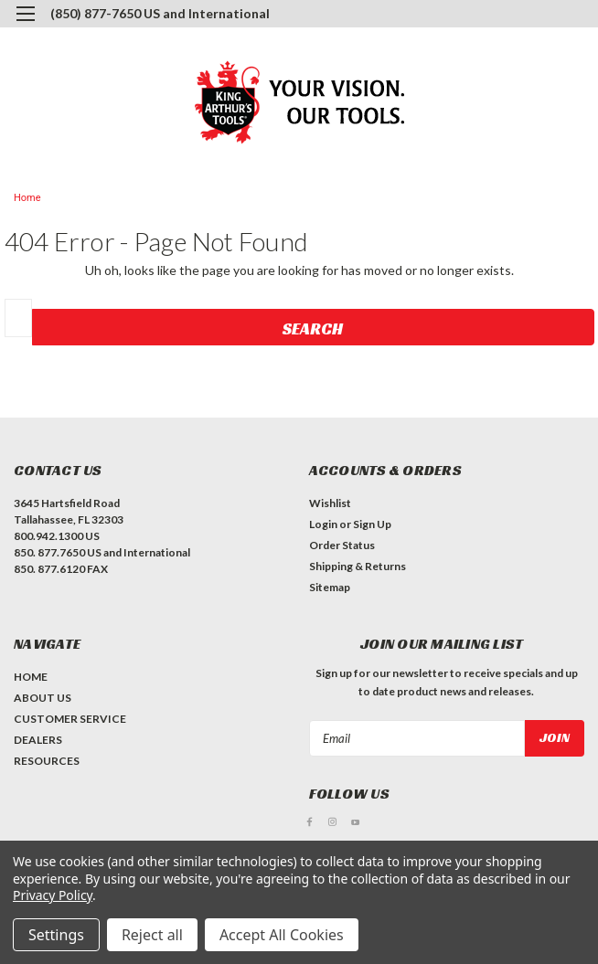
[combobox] (18, 318)
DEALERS (38, 740)
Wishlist (330, 503)
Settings (56, 935)
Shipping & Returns (357, 566)
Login (323, 524)
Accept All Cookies (281, 935)
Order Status (342, 545)
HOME (31, 676)
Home (27, 198)
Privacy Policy (52, 895)
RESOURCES (47, 761)
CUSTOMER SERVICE (70, 719)
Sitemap (329, 587)
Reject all (152, 935)
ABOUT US (42, 697)
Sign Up (372, 524)
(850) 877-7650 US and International (160, 13)
